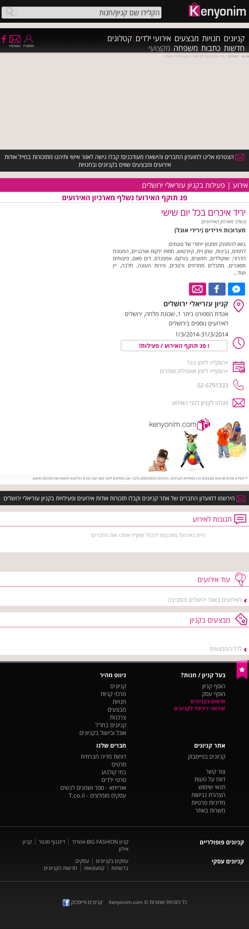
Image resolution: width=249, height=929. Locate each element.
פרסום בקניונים (208, 701)
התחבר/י (28, 43)
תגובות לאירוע (212, 519)
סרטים (119, 764)
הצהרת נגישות (208, 795)
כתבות (210, 48)
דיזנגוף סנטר (52, 841)
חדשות (234, 48)
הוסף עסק (213, 694)
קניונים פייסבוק (82, 902)
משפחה (185, 48)
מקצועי (159, 48)
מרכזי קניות (113, 694)
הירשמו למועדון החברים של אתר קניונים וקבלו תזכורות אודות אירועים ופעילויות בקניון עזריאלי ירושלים (124, 498)
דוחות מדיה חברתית (103, 756)
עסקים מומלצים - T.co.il (97, 795)
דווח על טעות (210, 779)
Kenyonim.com (126, 902)
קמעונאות (94, 868)
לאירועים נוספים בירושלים (198, 323)
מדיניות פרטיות (208, 802)
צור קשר (215, 771)
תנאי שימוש (211, 787)
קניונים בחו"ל (110, 725)
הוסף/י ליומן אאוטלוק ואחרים (192, 371)
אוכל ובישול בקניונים (102, 733)
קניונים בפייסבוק (206, 756)
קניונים (234, 38)
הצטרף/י (14, 43)
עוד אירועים (213, 579)
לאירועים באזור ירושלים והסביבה (205, 600)
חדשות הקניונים (60, 868)
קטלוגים (119, 38)
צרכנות (118, 717)
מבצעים (186, 38)
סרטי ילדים (113, 780)
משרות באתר (210, 810)
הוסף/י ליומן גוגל (206, 362)
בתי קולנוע (113, 772)
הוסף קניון (213, 686)
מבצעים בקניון (210, 620)
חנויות (211, 38)
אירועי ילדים (153, 38)
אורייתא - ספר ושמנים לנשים (93, 787)
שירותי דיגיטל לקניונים (199, 708)
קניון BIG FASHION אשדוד (100, 841)
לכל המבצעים (226, 649)
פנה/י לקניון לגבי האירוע (200, 403)
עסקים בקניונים (112, 860)
